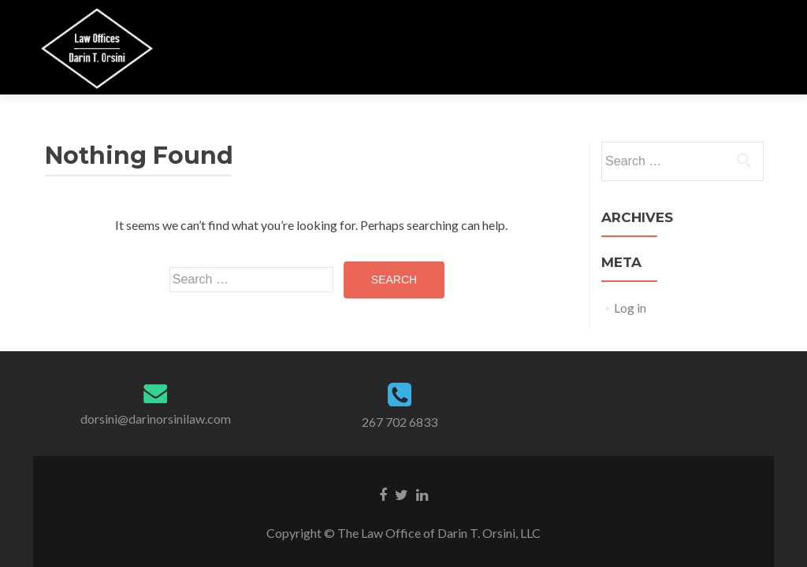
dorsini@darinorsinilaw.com (155, 418)
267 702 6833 (399, 421)
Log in (630, 307)
